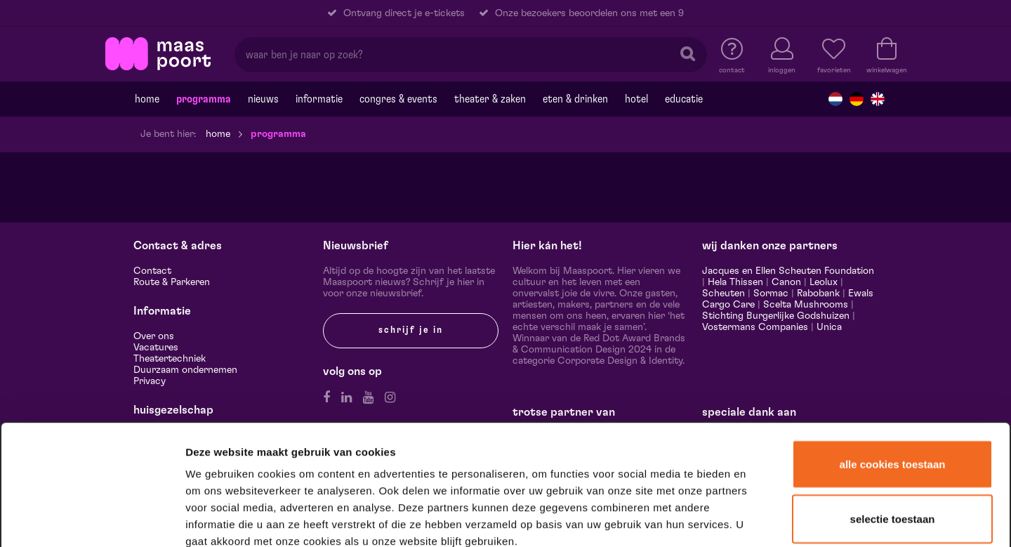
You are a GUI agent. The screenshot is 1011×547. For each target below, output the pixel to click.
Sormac (770, 293)
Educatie (684, 99)
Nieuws (263, 99)
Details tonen (760, 518)
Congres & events (398, 99)
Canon (786, 282)
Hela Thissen (735, 282)
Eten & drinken (575, 99)
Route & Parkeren (171, 282)
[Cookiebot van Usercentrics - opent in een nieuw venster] (92, 518)
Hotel (636, 99)
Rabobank (818, 293)
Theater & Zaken (490, 99)
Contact (152, 271)
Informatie (319, 99)
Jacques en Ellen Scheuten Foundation (788, 271)
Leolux (824, 282)
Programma (203, 99)
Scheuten (723, 293)
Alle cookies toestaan (893, 343)
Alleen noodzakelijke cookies (892, 450)
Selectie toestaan (892, 398)
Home (147, 99)
